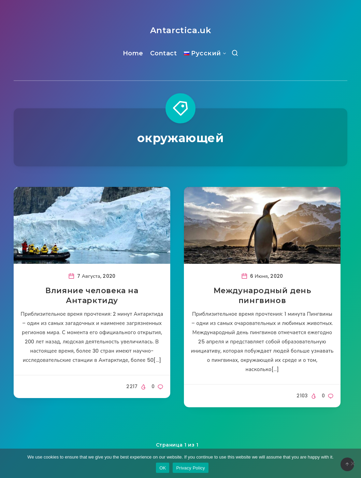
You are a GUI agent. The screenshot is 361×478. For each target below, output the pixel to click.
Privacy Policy (190, 467)
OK (162, 467)
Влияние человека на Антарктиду (91, 295)
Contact (163, 53)
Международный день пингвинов (262, 295)
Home (133, 53)
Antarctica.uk (180, 30)
